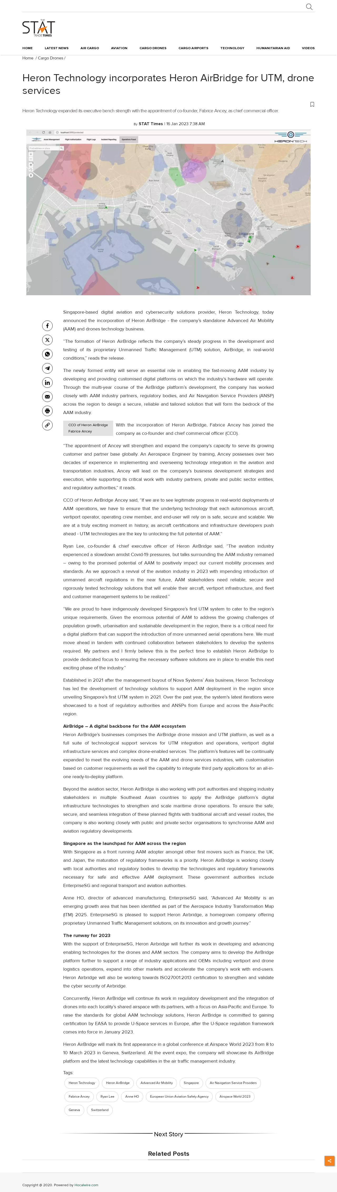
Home (27, 48)
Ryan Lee (107, 1096)
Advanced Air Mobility (157, 1083)
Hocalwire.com (86, 1185)
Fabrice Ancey (79, 1096)
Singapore (191, 1083)
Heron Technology (82, 1083)
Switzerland (99, 1110)
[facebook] (47, 325)
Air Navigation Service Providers (233, 1083)
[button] (168, 104)
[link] (47, 425)
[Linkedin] (47, 382)
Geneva (74, 1110)
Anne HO (132, 1096)
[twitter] (47, 340)
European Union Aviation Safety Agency (179, 1096)
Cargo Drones (50, 58)
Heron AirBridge (118, 1083)
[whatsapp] (47, 354)
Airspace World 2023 (235, 1096)
